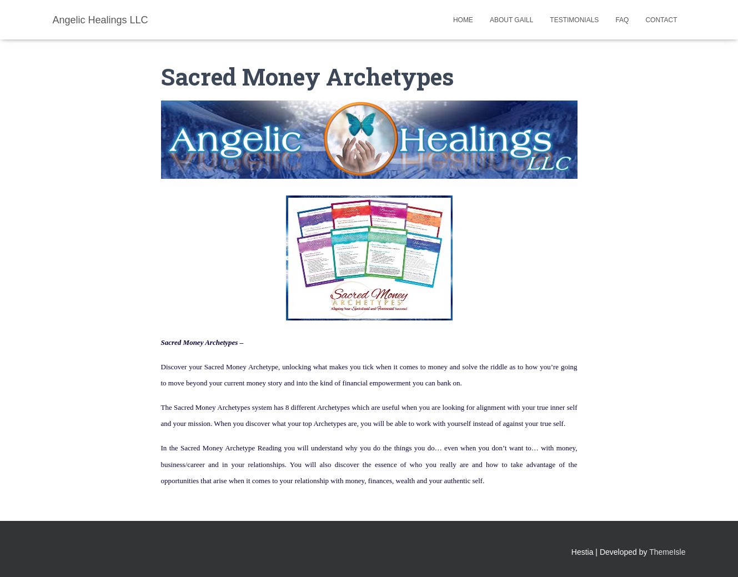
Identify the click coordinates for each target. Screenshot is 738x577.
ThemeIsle (667, 552)
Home (463, 20)
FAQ (622, 20)
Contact (661, 20)
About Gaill (511, 20)
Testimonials (574, 20)
